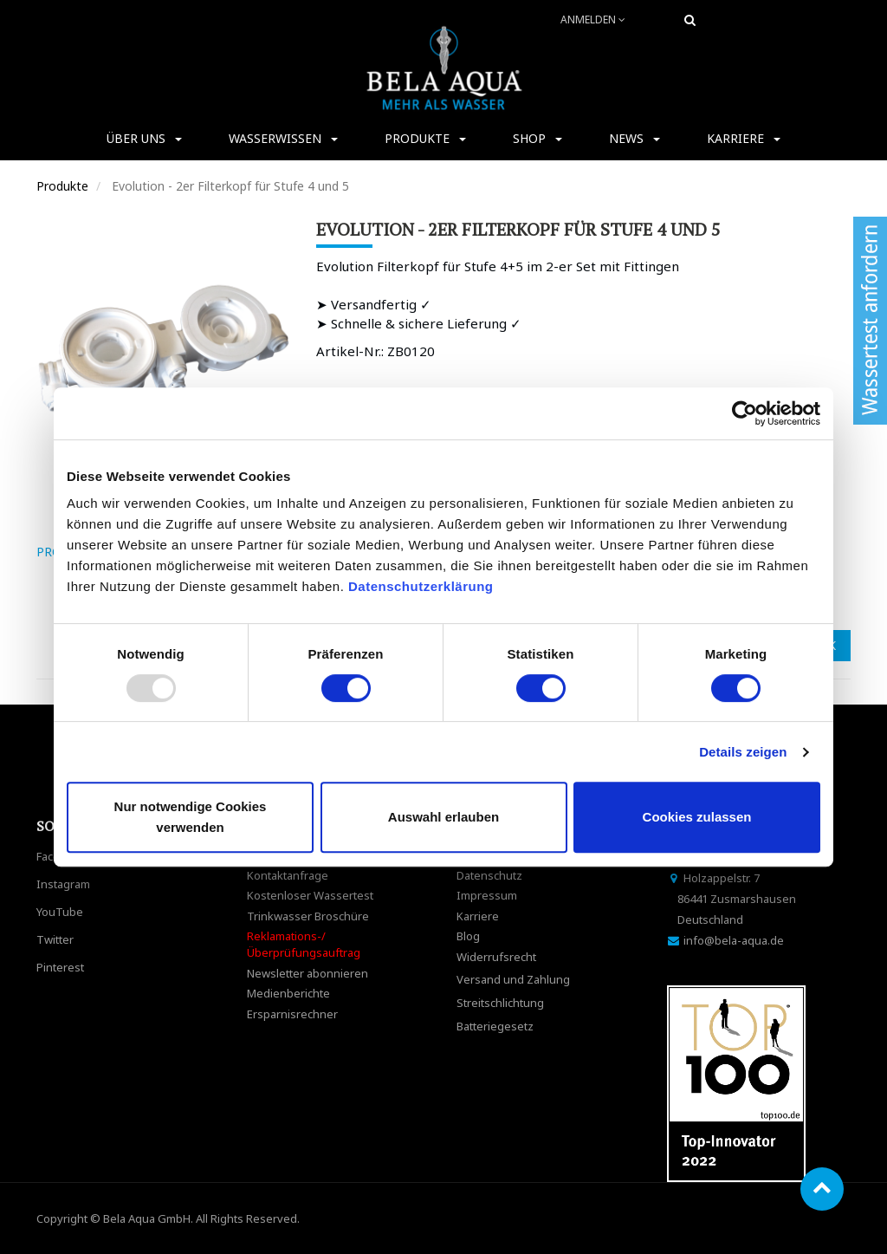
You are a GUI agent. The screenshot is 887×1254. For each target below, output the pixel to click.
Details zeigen (743, 751)
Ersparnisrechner (292, 1014)
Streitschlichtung (500, 1002)
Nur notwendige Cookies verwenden (190, 817)
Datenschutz (489, 875)
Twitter (55, 939)
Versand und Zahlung (513, 979)
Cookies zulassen (697, 816)
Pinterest (60, 967)
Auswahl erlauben (443, 816)
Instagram (63, 884)
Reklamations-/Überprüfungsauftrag (303, 944)
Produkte (62, 186)
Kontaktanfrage (287, 875)
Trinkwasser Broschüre (308, 916)
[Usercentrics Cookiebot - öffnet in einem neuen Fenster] (744, 413)
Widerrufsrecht (496, 957)
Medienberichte (288, 993)
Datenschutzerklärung (422, 586)
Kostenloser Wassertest (310, 895)
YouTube (59, 911)
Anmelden (592, 19)
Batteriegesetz (495, 1026)
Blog (468, 936)
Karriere (477, 916)
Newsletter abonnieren (307, 973)
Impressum (486, 895)
